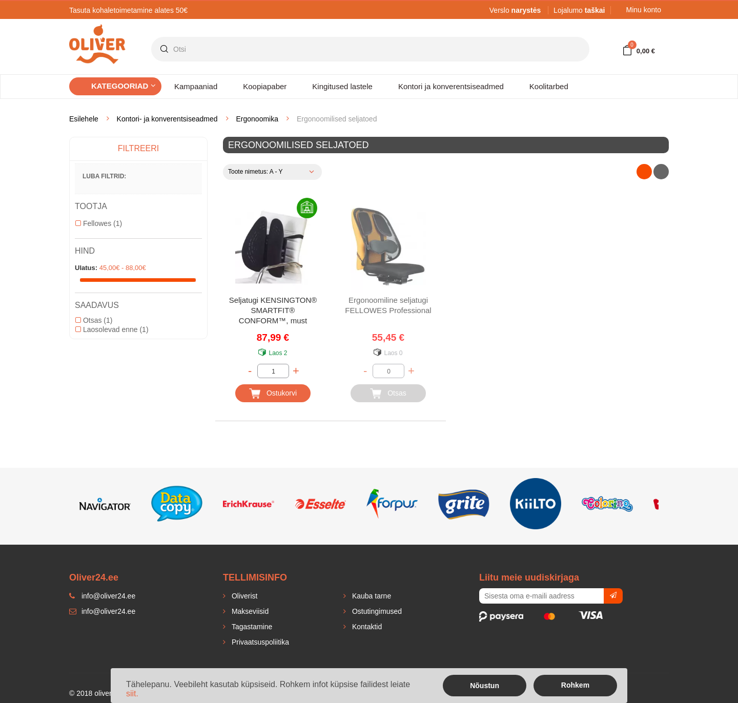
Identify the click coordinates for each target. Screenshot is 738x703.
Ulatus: (86, 268)
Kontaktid (366, 627)
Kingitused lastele (342, 86)
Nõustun (484, 685)
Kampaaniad (195, 86)
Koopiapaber (264, 86)
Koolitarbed (548, 86)
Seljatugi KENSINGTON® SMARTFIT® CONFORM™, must (273, 310)
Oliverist (243, 596)
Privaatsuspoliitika (259, 642)
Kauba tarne (370, 596)
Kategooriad (123, 85)
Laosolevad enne (112, 329)
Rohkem (575, 685)
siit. (132, 693)
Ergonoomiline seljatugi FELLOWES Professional (388, 305)
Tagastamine (251, 627)
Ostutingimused (376, 611)
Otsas (93, 320)
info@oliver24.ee (102, 611)
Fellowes (98, 223)
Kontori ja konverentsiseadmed (451, 86)
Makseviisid (249, 611)
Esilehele (83, 119)
